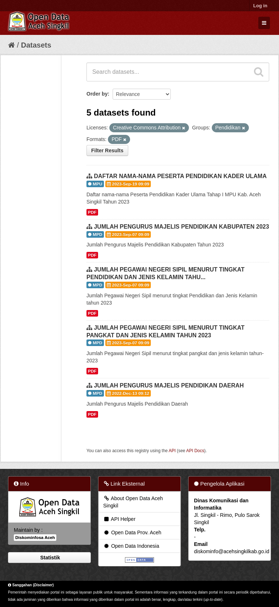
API (172, 450)
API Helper (119, 519)
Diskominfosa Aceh (35, 537)
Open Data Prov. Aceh (132, 532)
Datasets (36, 45)
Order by (97, 94)
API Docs (195, 450)
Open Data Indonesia (131, 546)
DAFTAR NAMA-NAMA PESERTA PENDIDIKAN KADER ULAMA (180, 176)
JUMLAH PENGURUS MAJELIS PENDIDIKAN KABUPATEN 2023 (181, 227)
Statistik (49, 557)
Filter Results (107, 150)
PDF (92, 212)
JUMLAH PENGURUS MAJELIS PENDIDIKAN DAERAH (168, 385)
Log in (260, 5)
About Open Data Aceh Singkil (133, 501)
